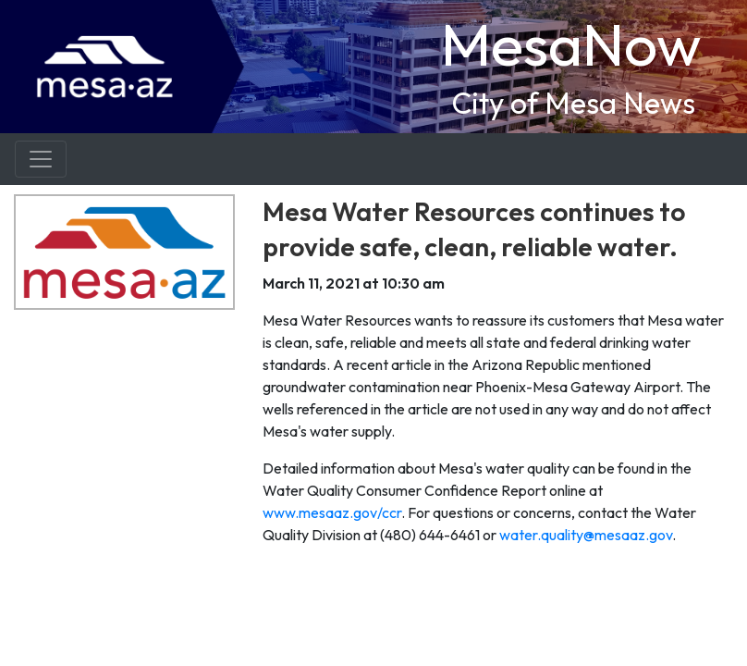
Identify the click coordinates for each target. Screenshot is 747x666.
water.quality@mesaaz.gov (585, 534)
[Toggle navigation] (41, 159)
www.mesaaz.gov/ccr (332, 512)
